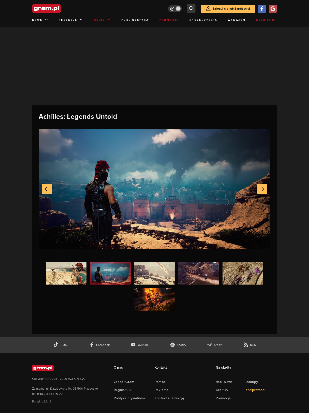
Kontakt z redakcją (169, 398)
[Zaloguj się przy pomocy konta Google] (273, 9)
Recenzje (71, 20)
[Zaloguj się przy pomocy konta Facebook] (262, 9)
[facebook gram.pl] (99, 345)
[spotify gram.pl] (178, 345)
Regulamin (122, 389)
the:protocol (255, 389)
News (40, 20)
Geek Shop (266, 20)
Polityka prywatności (130, 398)
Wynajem (237, 20)
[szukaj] (191, 8)
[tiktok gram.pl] (60, 345)
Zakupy (252, 381)
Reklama (161, 389)
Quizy (102, 20)
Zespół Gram (124, 381)
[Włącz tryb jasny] (175, 8)
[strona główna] (57, 8)
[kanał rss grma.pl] (249, 345)
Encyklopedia (203, 20)
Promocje (169, 20)
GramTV (222, 389)
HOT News (224, 381)
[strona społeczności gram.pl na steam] (214, 345)
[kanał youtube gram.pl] (140, 345)
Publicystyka (135, 20)
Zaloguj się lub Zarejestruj (231, 8)
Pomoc (159, 381)
